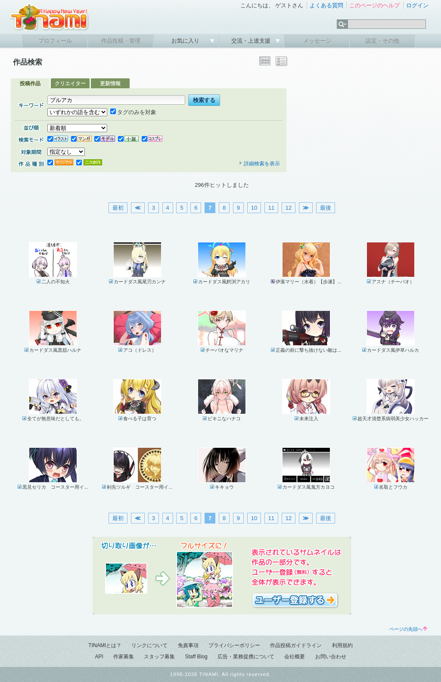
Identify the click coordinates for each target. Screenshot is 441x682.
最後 (325, 208)
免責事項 (188, 645)
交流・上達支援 (251, 40)
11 (271, 208)
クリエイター (70, 84)
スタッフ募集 (159, 657)
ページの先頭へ (408, 629)
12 (289, 208)
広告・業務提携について (245, 657)
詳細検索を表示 (259, 164)
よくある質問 (326, 5)
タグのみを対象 (133, 112)
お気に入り (186, 40)
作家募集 (123, 657)
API (99, 657)
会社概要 (294, 657)
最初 (118, 208)
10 (254, 208)
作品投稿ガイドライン (296, 645)
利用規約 (342, 645)
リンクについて (149, 645)
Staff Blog (196, 657)
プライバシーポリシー (234, 645)
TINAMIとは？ (104, 645)
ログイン (417, 5)
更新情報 (110, 84)
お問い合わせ (330, 657)
